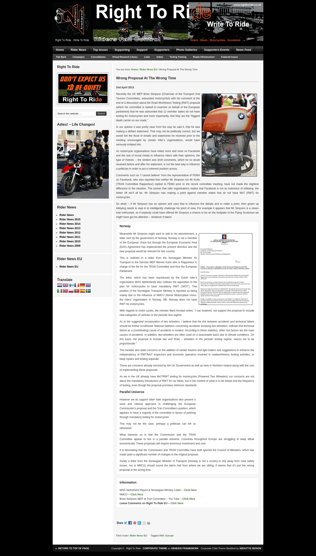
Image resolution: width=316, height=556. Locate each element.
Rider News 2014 (69, 223)
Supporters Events (217, 49)
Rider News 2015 (69, 219)
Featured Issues (229, 57)
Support (141, 49)
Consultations (98, 57)
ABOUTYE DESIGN (250, 548)
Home (60, 49)
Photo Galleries (186, 49)
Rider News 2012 (69, 232)
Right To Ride (158, 15)
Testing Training (178, 57)
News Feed (243, 49)
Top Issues (100, 49)
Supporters (161, 49)
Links (147, 57)
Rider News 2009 (69, 245)
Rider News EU (138, 535)
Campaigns (78, 57)
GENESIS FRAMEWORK (185, 548)
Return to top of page (73, 548)
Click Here (190, 490)
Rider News (78, 49)
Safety (159, 57)
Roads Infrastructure (204, 57)
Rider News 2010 (69, 241)
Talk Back (61, 57)
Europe (169, 535)
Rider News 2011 (69, 237)
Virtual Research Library (125, 57)
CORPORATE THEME (155, 548)
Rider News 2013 (69, 228)
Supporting (122, 49)
